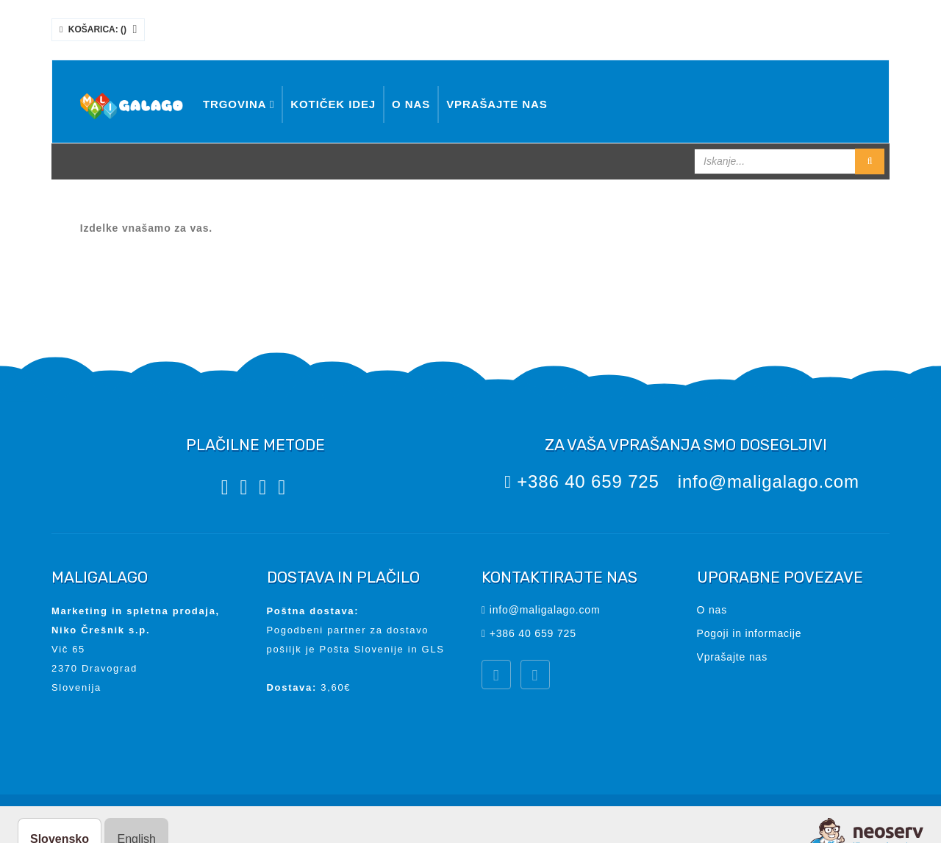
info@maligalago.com (768, 481)
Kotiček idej (333, 104)
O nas (411, 104)
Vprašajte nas (497, 104)
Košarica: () (98, 29)
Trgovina (238, 104)
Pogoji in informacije (749, 633)
